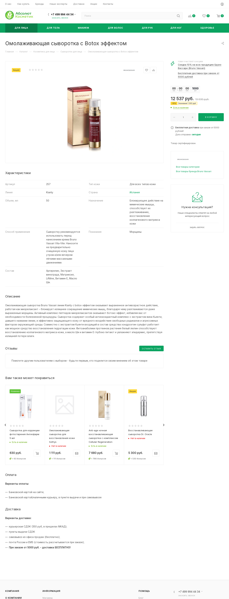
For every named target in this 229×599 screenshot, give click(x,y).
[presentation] (5, 424)
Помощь (144, 591)
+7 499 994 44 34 (62, 14)
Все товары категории (188, 167)
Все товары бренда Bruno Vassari (193, 171)
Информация (51, 591)
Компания (12, 591)
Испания (135, 192)
